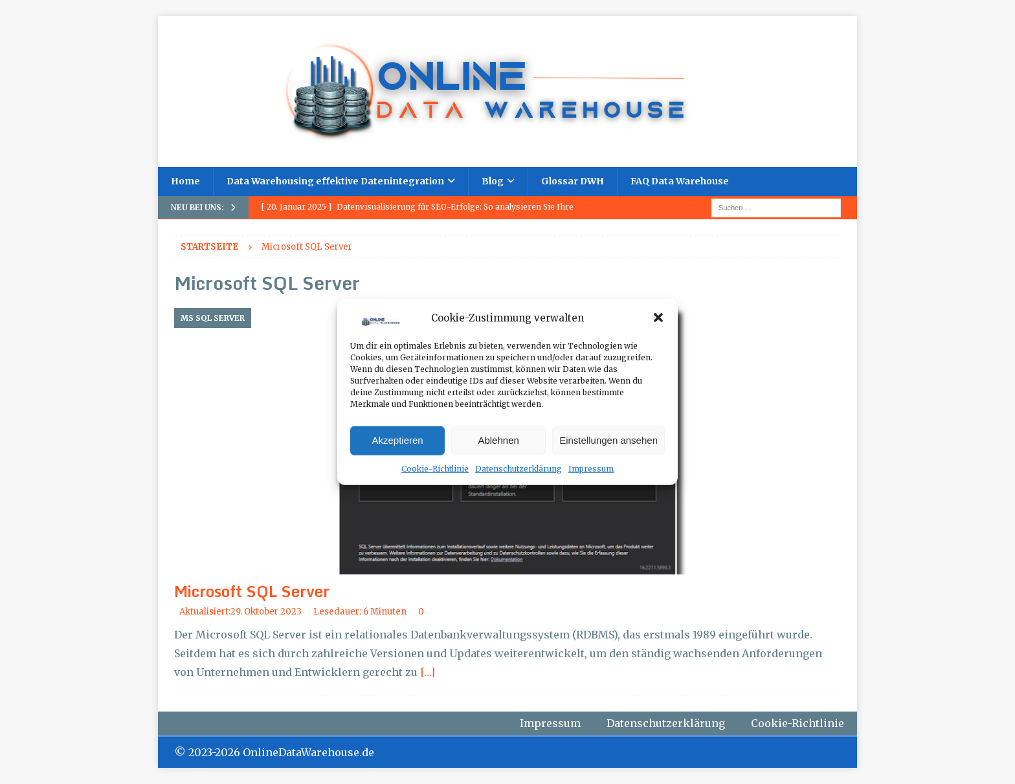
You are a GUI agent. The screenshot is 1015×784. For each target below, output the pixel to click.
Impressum (591, 469)
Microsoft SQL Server (251, 591)
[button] (658, 317)
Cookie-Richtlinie (435, 469)
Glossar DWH (572, 181)
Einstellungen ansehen (608, 440)
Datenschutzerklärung (518, 469)
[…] (427, 672)
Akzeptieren (397, 440)
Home (185, 181)
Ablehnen (498, 440)
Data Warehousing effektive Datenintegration (335, 181)
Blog (493, 181)
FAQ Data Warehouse (679, 181)
